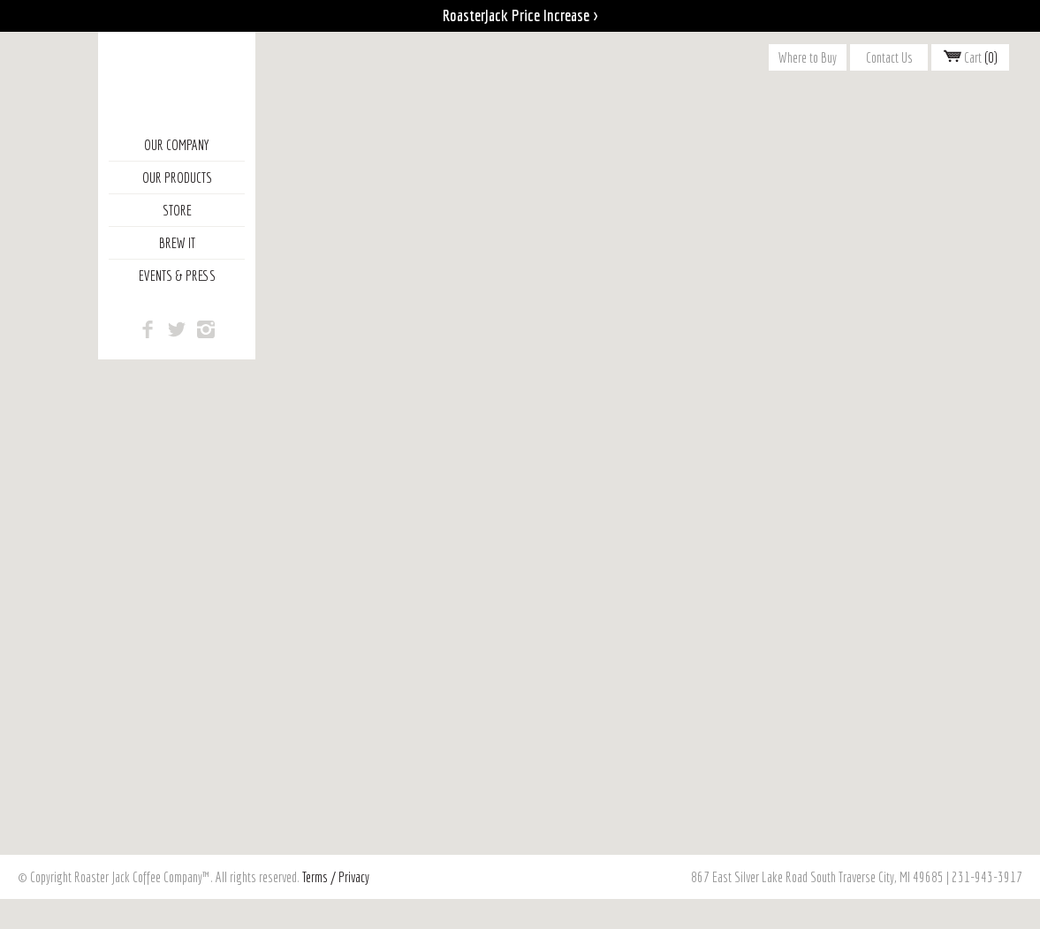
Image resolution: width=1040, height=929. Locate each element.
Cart (971, 57)
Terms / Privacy (335, 877)
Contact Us (889, 57)
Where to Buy (807, 57)
